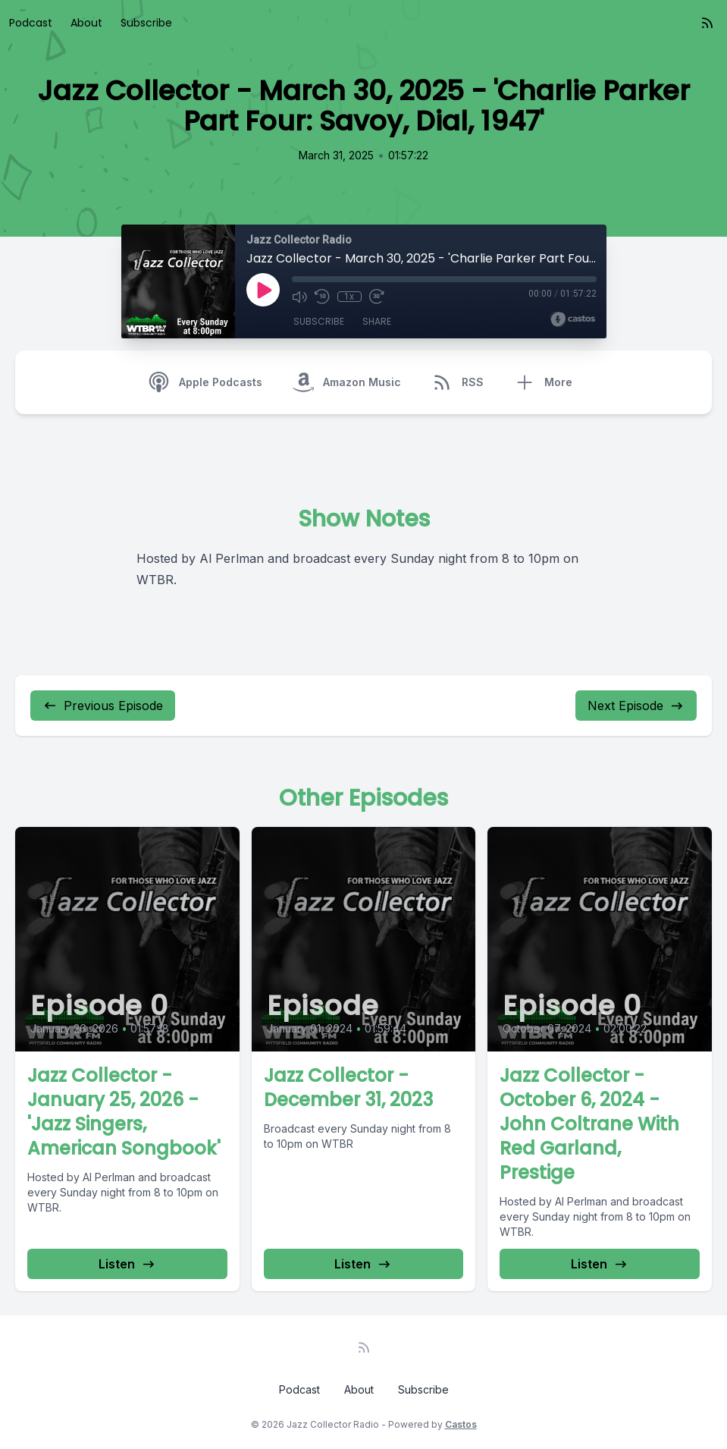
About (86, 22)
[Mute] (299, 296)
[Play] (263, 289)
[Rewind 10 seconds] (322, 296)
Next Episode (636, 705)
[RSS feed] (707, 22)
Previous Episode (102, 705)
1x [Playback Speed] (349, 296)
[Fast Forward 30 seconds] (376, 296)
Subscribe (146, 22)
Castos (461, 1424)
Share (376, 321)
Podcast (30, 22)
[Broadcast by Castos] (572, 319)
